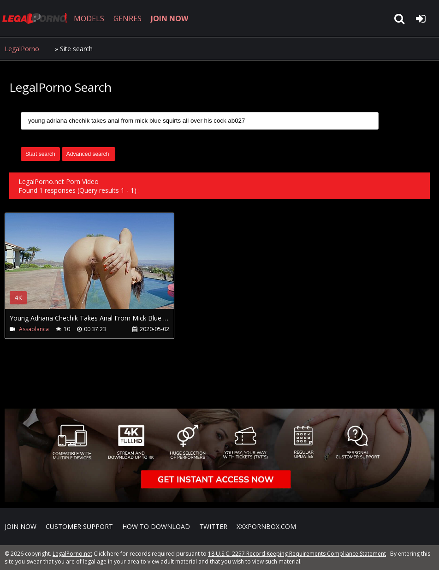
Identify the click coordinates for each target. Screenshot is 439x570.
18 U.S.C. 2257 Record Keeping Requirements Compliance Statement (297, 554)
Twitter (213, 526)
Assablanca (34, 329)
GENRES (127, 18)
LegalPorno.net (36, 18)
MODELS (89, 18)
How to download (156, 526)
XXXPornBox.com (266, 526)
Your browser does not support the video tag (102, 267)
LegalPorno (22, 48)
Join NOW (20, 526)
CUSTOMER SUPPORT (79, 526)
